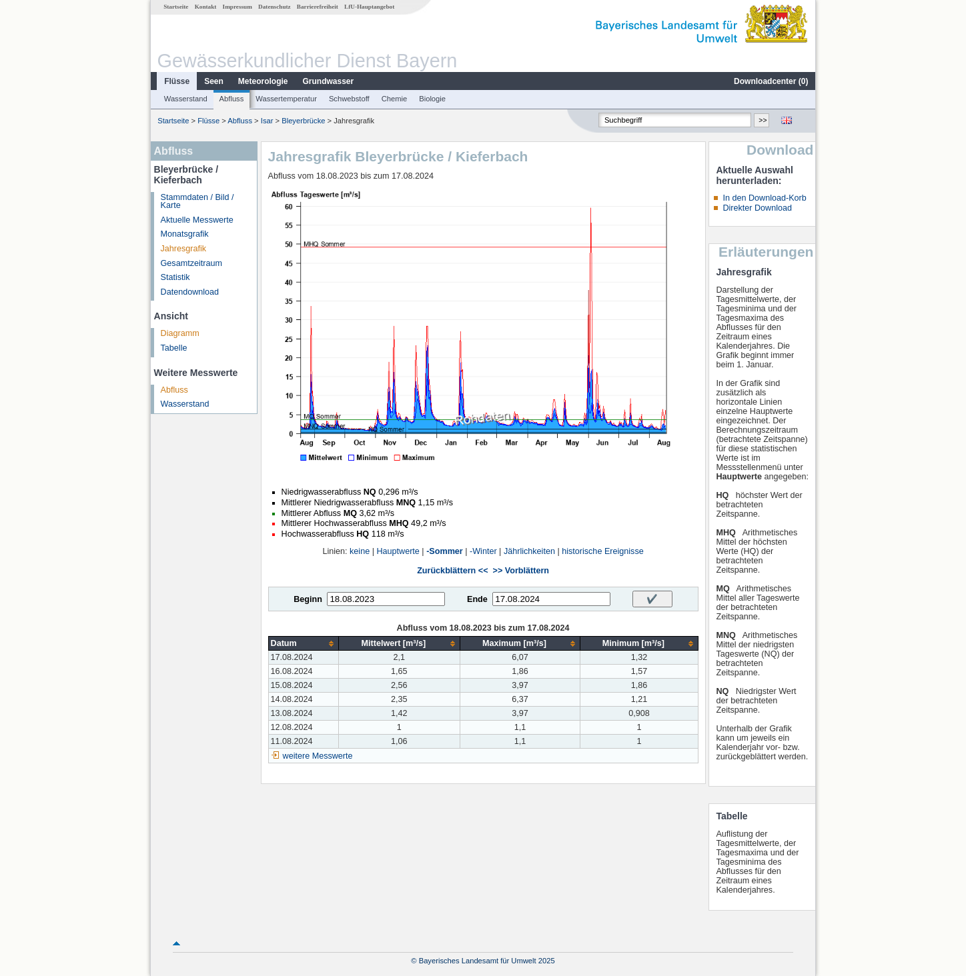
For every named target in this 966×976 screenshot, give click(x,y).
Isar (267, 121)
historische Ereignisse (603, 551)
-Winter (483, 551)
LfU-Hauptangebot (369, 6)
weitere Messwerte (318, 756)
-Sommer (444, 551)
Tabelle (174, 348)
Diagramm (180, 333)
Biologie (432, 99)
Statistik (175, 277)
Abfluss (231, 99)
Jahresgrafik (184, 248)
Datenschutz (274, 6)
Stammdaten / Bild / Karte (197, 202)
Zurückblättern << (452, 570)
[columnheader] (303, 644)
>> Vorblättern (521, 570)
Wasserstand (185, 99)
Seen (213, 81)
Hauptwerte (397, 551)
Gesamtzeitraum (191, 263)
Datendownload (190, 292)
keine (360, 551)
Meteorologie (263, 81)
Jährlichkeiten (529, 551)
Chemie (395, 99)
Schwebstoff (349, 99)
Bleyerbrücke (303, 121)
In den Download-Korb (764, 198)
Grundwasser (328, 81)
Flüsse (176, 81)
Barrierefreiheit (317, 6)
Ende (477, 599)
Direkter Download (757, 208)
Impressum (237, 6)
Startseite (175, 6)
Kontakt (206, 6)
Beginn (308, 599)
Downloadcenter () (771, 81)
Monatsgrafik (185, 234)
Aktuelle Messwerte (197, 220)
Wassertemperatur (286, 99)
